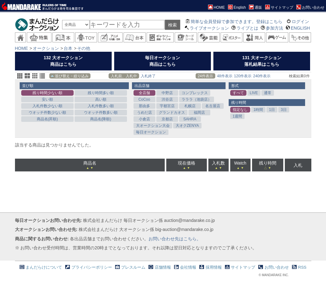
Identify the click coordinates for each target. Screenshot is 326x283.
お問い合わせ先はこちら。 (174, 238)
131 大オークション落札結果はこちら (261, 61)
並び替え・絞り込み (72, 76)
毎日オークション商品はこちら (162, 61)
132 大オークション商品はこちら (63, 61)
